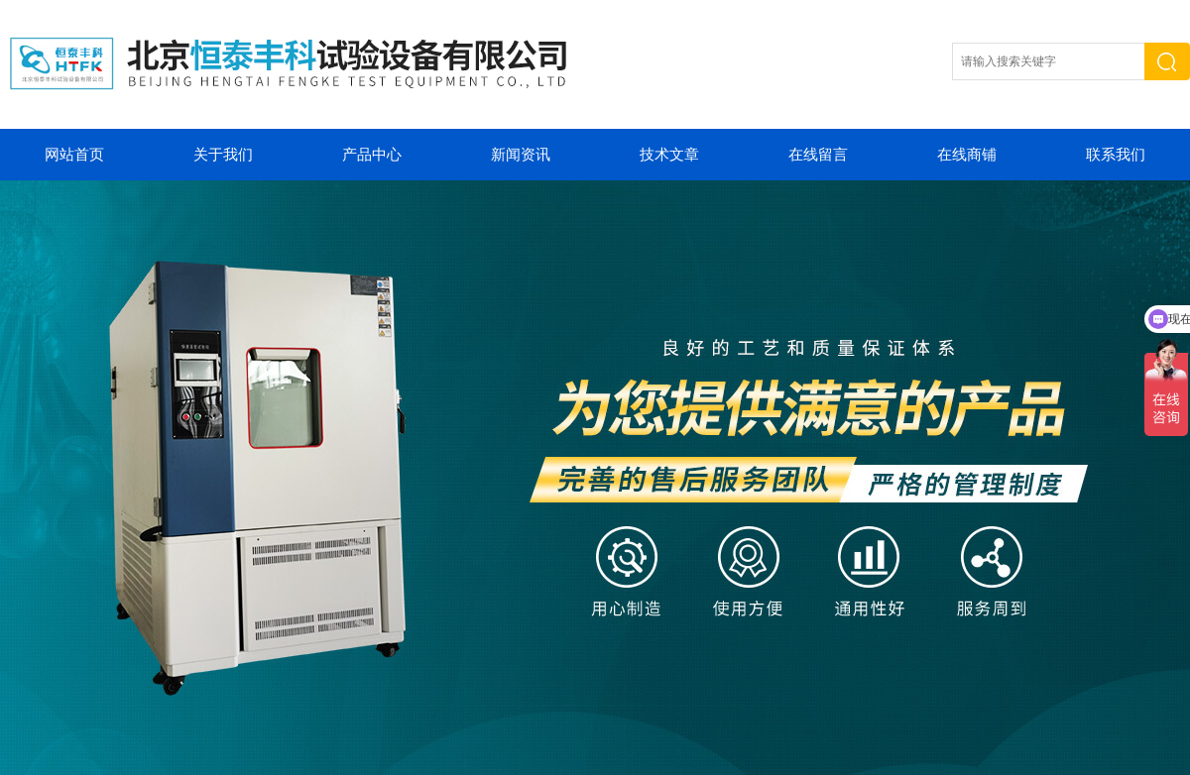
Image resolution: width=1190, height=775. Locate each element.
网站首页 (74, 155)
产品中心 (372, 155)
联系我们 (1115, 155)
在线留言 (818, 155)
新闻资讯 (520, 155)
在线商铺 (967, 155)
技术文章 (669, 155)
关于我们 (223, 155)
